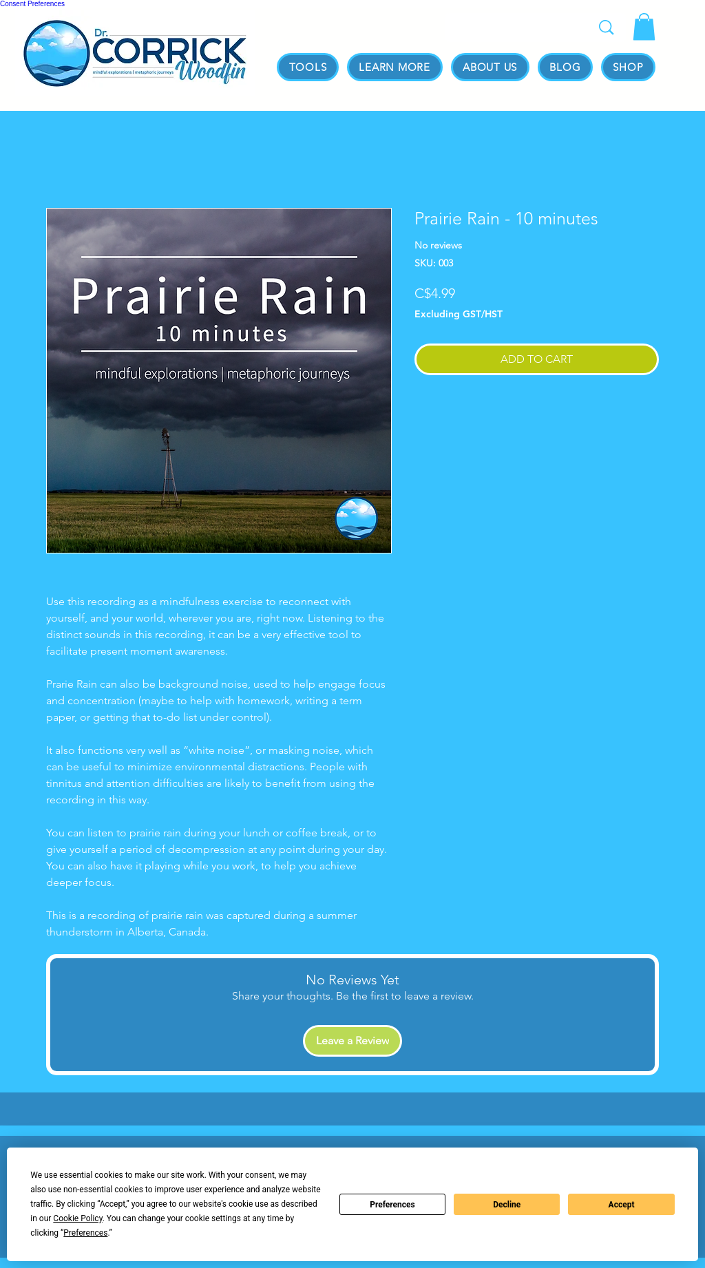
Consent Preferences (32, 4)
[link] (644, 26)
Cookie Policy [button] (77, 1218)
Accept (622, 1204)
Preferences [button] (85, 1233)
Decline (506, 1204)
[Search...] (515, 30)
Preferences (392, 1204)
